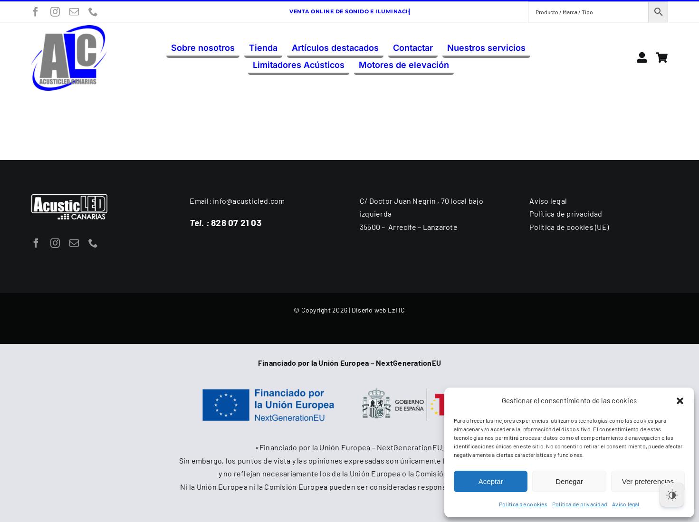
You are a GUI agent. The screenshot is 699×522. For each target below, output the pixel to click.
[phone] (93, 12)
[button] (680, 401)
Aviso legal (626, 504)
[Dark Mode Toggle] (672, 495)
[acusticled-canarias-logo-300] (69, 28)
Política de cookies (523, 504)
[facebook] (35, 12)
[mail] (74, 12)
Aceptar (491, 481)
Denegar (569, 481)
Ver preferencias (648, 481)
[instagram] (55, 12)
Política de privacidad (579, 504)
